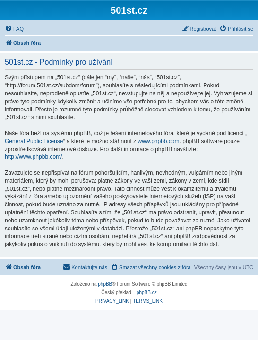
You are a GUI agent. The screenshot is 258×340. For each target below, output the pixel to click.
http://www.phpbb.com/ (33, 156)
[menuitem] (14, 28)
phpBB (105, 284)
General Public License (34, 141)
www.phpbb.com (159, 141)
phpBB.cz (147, 292)
